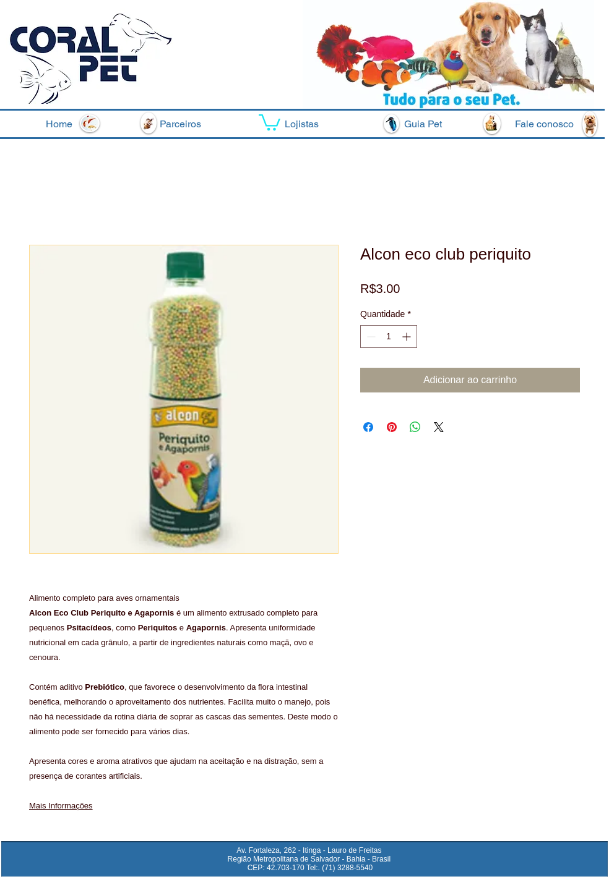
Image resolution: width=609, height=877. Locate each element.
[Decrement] (370, 336)
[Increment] (407, 336)
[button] (269, 121)
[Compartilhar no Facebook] (368, 427)
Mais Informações (61, 805)
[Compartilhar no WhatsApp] (415, 427)
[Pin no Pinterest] (391, 427)
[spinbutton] (389, 336)
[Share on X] (438, 427)
